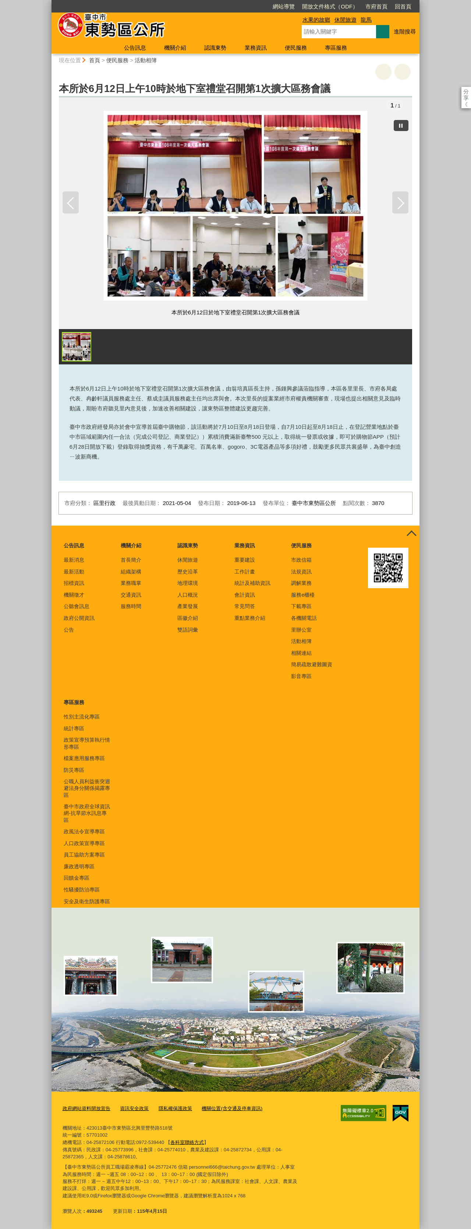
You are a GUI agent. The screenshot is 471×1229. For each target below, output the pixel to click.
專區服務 (336, 48)
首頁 (94, 60)
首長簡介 (131, 560)
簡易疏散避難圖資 (311, 665)
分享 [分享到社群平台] (466, 91)
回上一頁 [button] (402, 72)
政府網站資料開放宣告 (86, 1109)
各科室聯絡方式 (187, 1142)
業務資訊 (256, 48)
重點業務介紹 (249, 618)
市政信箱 (301, 560)
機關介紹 (175, 48)
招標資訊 (74, 583)
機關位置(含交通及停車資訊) (232, 1109)
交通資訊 (131, 595)
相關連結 (301, 653)
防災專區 (74, 770)
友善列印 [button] (383, 72)
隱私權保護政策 (175, 1109)
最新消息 (74, 560)
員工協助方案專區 (84, 855)
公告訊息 (135, 48)
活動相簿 (146, 60)
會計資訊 (244, 595)
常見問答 (244, 607)
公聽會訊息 (76, 607)
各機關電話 (304, 618)
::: (48, 3)
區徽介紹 (187, 618)
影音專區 (301, 676)
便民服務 (296, 48)
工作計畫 (244, 572)
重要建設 (244, 560)
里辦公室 (301, 630)
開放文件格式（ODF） (288, 6)
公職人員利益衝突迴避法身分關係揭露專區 (87, 788)
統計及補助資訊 (252, 583)
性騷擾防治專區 (82, 890)
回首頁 (361, 6)
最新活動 (74, 572)
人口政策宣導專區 (84, 844)
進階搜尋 (405, 31)
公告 (69, 630)
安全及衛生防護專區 (87, 902)
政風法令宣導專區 (84, 832)
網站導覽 (241, 6)
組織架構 (131, 572)
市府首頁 (334, 6)
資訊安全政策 (134, 1109)
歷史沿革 (187, 572)
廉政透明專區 (79, 867)
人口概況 (187, 595)
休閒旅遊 (345, 20)
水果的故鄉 (316, 20)
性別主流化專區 (82, 717)
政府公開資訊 (79, 618)
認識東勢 (215, 48)
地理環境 (187, 583)
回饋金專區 (76, 879)
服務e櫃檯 (303, 595)
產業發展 (187, 607)
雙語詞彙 (187, 630)
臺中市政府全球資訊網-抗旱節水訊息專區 (87, 813)
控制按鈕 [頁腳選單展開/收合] (411, 534)
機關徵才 (74, 595)
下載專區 (301, 607)
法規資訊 (301, 572)
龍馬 (366, 20)
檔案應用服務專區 (84, 759)
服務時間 (131, 607)
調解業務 (301, 583)
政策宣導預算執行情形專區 (87, 743)
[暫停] (401, 125)
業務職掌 (131, 583)
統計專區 (74, 729)
